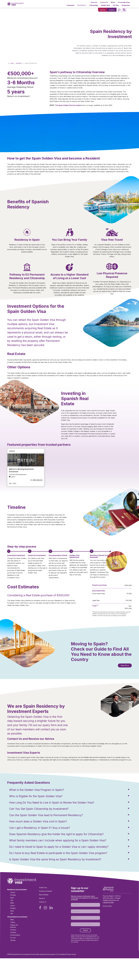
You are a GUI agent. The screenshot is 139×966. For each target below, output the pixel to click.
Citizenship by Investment (17, 917)
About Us (94, 2)
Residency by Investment (17, 889)
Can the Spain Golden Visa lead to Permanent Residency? (46, 815)
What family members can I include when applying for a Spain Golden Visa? (57, 840)
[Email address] (85, 918)
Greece (12, 892)
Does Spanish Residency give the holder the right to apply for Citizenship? (56, 834)
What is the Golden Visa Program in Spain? (36, 789)
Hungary (13, 908)
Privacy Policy (107, 906)
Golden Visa (105, 5)
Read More (125, 665)
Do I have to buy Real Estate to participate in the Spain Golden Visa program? (58, 853)
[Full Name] (85, 911)
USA (11, 900)
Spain (12, 897)
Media (113, 2)
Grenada (13, 932)
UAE (11, 913)
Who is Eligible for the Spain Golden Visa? (35, 796)
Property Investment (45, 891)
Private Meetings (124, 2)
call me (102, 10)
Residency (81, 5)
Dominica (13, 930)
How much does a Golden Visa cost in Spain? (38, 821)
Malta (12, 903)
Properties (126, 5)
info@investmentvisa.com (111, 900)
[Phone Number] (85, 924)
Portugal (13, 895)
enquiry (112, 10)
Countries (70, 5)
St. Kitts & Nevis (15, 935)
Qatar (12, 911)
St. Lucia (13, 937)
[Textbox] (85, 905)
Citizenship (93, 5)
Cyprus (12, 905)
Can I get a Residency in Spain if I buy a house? (39, 827)
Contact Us (104, 2)
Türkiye (12, 922)
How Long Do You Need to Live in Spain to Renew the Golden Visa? (51, 802)
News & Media (43, 895)
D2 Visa (116, 5)
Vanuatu (12, 940)
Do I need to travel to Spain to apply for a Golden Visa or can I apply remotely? (58, 846)
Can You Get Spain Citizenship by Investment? (39, 808)
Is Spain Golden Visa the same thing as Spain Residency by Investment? (55, 859)
